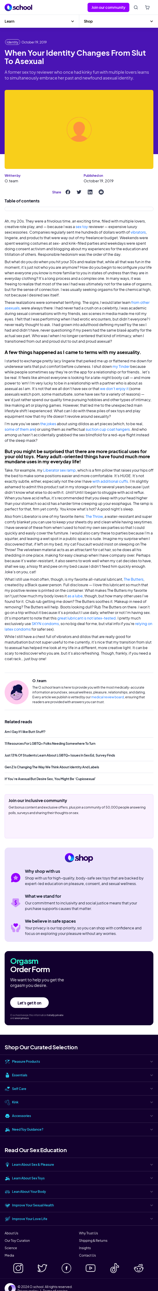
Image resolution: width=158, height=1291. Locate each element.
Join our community (108, 7)
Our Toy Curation (17, 1240)
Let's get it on (29, 1002)
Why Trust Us (88, 1233)
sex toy (82, 226)
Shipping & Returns (93, 1240)
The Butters (133, 579)
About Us (11, 1233)
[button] (39, 21)
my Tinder (121, 366)
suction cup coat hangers (108, 429)
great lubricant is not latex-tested (86, 618)
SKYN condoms (45, 623)
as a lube (75, 595)
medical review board (107, 697)
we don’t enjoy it (114, 388)
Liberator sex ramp (59, 470)
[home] (18, 7)
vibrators (138, 232)
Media (9, 1255)
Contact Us (87, 1255)
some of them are (20, 429)
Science (11, 1248)
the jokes (48, 423)
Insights (85, 1248)
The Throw (94, 516)
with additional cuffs (110, 481)
